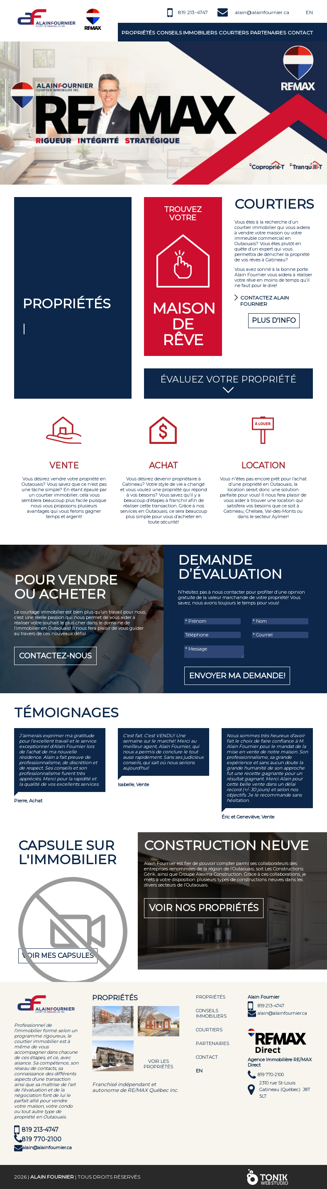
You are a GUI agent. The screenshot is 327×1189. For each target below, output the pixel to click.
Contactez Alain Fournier (264, 301)
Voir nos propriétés (204, 908)
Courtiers (234, 32)
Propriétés (138, 32)
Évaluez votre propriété (228, 384)
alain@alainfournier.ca (262, 12)
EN (199, 1071)
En (309, 12)
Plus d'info (274, 320)
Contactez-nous (55, 655)
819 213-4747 (193, 12)
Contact (300, 32)
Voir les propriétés (158, 1064)
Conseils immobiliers (186, 32)
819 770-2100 (41, 1139)
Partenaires (268, 32)
